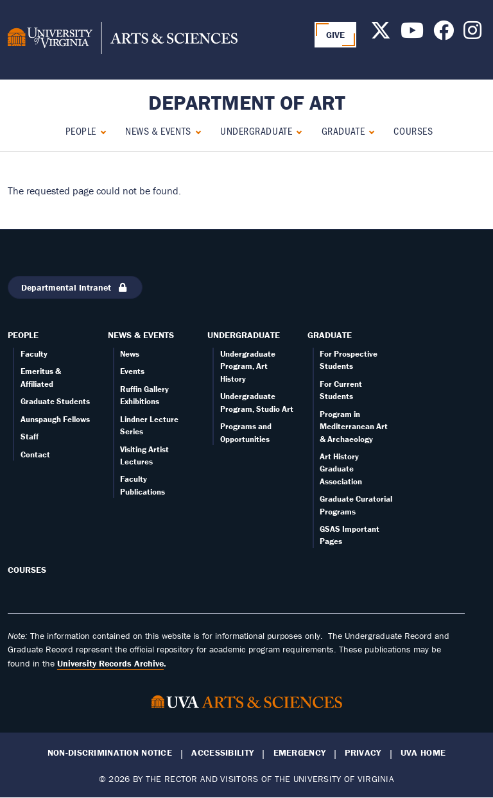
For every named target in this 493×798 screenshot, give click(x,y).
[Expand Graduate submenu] (369, 130)
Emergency (299, 752)
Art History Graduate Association (341, 469)
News (129, 353)
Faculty (34, 353)
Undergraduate (256, 130)
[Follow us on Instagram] (472, 34)
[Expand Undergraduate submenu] (296, 130)
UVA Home (423, 752)
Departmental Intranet (75, 287)
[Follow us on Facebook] (443, 34)
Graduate (343, 130)
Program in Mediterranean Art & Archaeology (354, 427)
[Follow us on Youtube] (412, 34)
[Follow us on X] (380, 34)
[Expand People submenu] (100, 130)
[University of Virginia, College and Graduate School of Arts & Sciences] (123, 40)
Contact (35, 454)
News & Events (158, 130)
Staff (30, 436)
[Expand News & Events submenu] (195, 130)
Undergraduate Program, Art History (247, 366)
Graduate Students (55, 401)
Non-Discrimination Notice (110, 752)
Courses (413, 130)
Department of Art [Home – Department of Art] (246, 102)
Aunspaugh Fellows (55, 419)
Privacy (363, 752)
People (80, 130)
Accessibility (222, 752)
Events (132, 371)
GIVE (335, 34)
